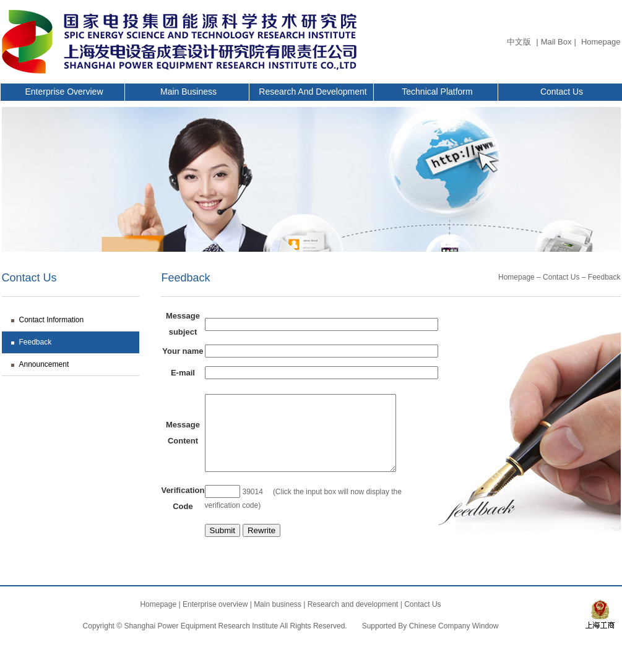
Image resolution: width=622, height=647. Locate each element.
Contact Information (51, 319)
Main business (188, 91)
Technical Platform (437, 91)
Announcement (44, 364)
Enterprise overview (64, 91)
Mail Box (556, 41)
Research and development (312, 91)
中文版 (519, 41)
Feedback (35, 342)
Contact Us (561, 91)
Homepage (601, 41)
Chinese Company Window (454, 626)
